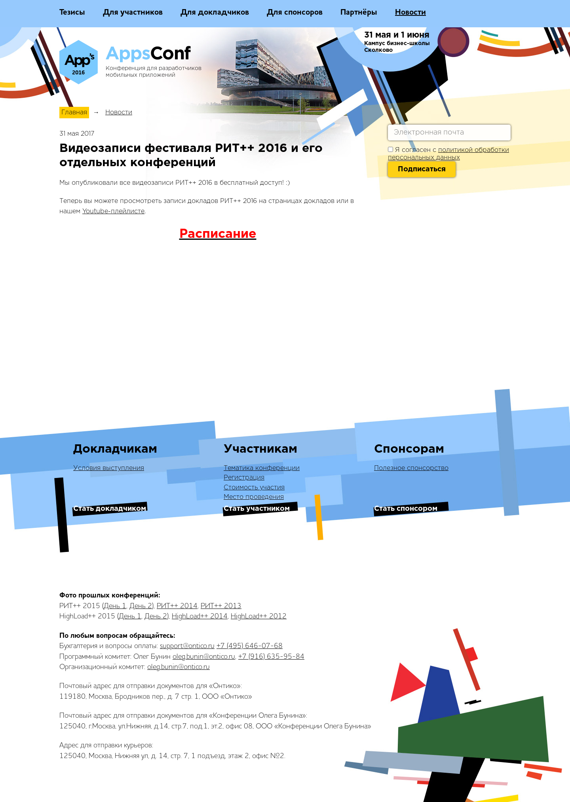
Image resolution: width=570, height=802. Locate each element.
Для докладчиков (214, 13)
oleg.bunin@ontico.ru (204, 656)
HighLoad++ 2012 (259, 616)
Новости (410, 13)
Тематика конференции (262, 468)
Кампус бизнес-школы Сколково (397, 47)
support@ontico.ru (187, 646)
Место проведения (254, 497)
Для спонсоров (295, 13)
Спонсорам (409, 449)
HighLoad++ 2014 (200, 616)
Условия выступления (108, 468)
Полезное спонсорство (411, 468)
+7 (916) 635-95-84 (271, 656)
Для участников (133, 13)
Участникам (260, 449)
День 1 (115, 606)
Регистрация (244, 478)
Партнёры (358, 13)
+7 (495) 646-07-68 (250, 646)
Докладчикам (115, 449)
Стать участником (257, 509)
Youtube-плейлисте (113, 211)
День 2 (140, 606)
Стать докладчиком (109, 509)
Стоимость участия (254, 488)
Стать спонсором (405, 509)
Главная (74, 113)
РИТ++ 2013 (221, 606)
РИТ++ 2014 (177, 606)
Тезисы (72, 13)
